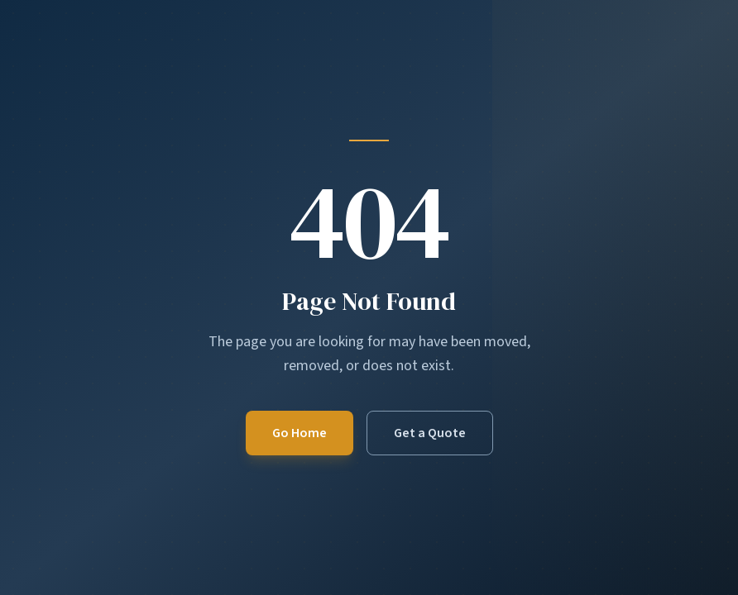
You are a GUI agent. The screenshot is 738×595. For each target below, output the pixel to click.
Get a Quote (430, 433)
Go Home (299, 433)
